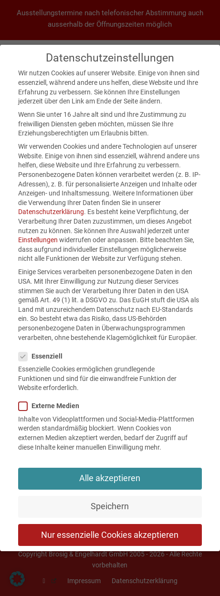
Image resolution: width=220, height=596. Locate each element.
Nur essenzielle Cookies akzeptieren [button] (109, 535)
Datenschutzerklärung (51, 212)
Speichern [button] (110, 506)
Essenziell (43, 356)
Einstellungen (38, 240)
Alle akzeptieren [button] (109, 478)
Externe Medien (51, 406)
